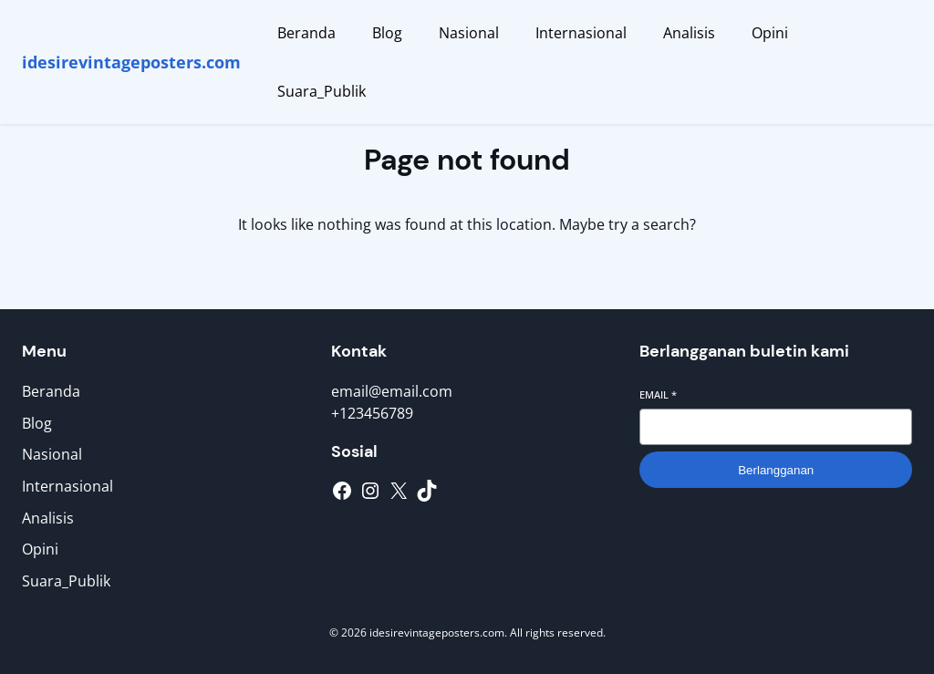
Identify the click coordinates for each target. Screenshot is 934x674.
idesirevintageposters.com (131, 62)
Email (658, 394)
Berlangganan (776, 470)
